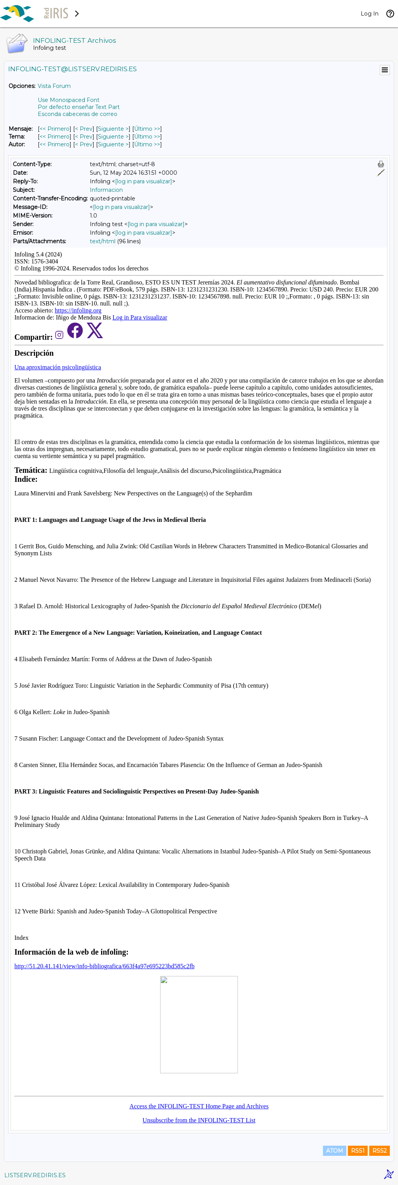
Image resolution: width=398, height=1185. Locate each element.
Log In (370, 13)
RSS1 (358, 1150)
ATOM (334, 1150)
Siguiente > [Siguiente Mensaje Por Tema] (113, 136)
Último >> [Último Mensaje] (147, 128)
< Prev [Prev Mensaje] (84, 128)
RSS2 (379, 1150)
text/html (102, 241)
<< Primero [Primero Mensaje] (55, 128)
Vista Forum (54, 86)
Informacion (106, 189)
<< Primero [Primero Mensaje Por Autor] (55, 144)
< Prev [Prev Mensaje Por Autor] (84, 144)
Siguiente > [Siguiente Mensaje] (113, 128)
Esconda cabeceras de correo (77, 114)
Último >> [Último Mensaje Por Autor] (147, 144)
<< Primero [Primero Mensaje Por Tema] (55, 136)
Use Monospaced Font (69, 100)
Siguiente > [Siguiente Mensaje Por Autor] (113, 144)
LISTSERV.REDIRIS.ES (35, 1175)
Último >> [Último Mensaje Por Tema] (147, 136)
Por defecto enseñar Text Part (79, 107)
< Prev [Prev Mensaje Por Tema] (84, 136)
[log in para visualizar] (143, 181)
